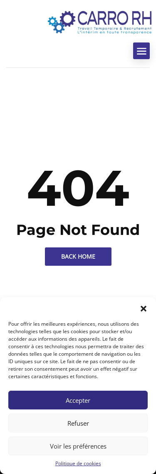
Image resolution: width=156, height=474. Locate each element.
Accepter (78, 400)
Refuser (78, 423)
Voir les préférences (78, 446)
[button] (143, 308)
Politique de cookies (78, 463)
